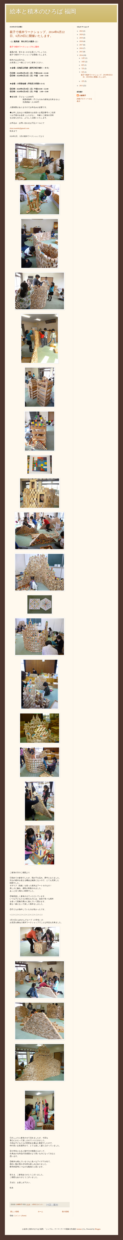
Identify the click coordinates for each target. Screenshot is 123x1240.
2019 (81, 38)
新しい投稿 (14, 1212)
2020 (81, 34)
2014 (81, 55)
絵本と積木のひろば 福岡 (43, 11)
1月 (82, 81)
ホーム (40, 1212)
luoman (79, 1229)
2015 (81, 52)
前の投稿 (65, 1212)
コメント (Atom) (20, 1216)
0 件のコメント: (37, 1204)
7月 (82, 68)
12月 (83, 58)
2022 (81, 31)
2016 (81, 48)
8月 (82, 65)
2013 (81, 86)
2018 (81, 41)
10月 (83, 62)
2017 (81, 45)
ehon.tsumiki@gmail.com (19, 128)
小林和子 (82, 95)
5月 (82, 72)
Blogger (97, 1229)
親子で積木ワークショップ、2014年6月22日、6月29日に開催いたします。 (97, 76)
